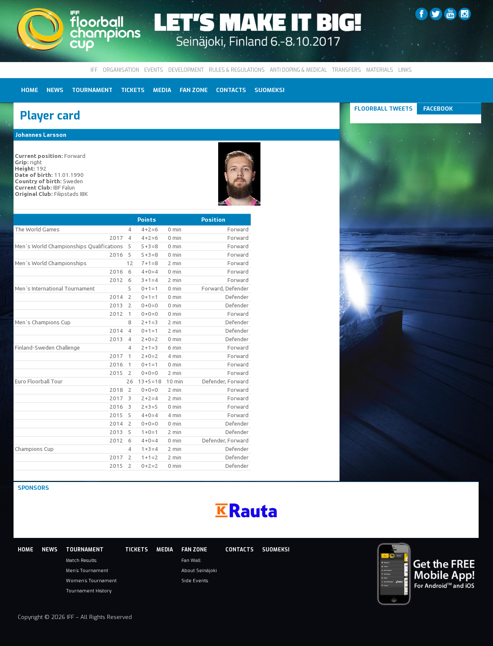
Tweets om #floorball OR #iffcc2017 (406, 118)
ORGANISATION (121, 70)
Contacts (231, 90)
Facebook (438, 108)
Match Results (81, 560)
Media (162, 90)
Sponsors (33, 487)
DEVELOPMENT (186, 70)
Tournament (92, 90)
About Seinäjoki (199, 570)
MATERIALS (379, 70)
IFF (94, 70)
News (55, 90)
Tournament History (89, 591)
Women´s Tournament (91, 581)
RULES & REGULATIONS (237, 70)
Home (29, 90)
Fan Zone (194, 90)
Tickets (133, 90)
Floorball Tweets (383, 108)
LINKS (405, 70)
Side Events (194, 581)
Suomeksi (270, 90)
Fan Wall (190, 560)
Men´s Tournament (87, 570)
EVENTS (153, 70)
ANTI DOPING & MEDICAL (298, 70)
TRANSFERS (346, 70)
